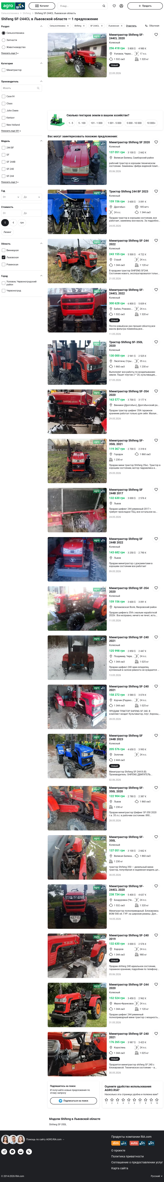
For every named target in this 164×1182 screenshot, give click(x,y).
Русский (157, 1176)
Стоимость (7, 207)
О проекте (118, 1150)
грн (22, 222)
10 (157, 1101)
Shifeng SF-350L (58, 1124)
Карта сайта (119, 1168)
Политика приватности (127, 1156)
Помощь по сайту (45, 1139)
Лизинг (7, 232)
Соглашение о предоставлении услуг (137, 1162)
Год (3, 190)
